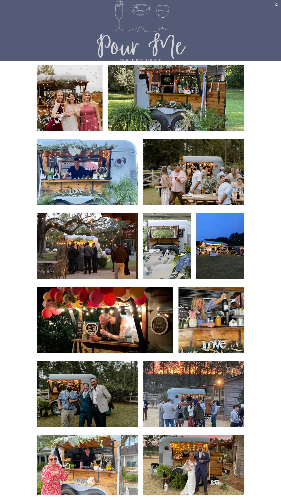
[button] (276, 5)
